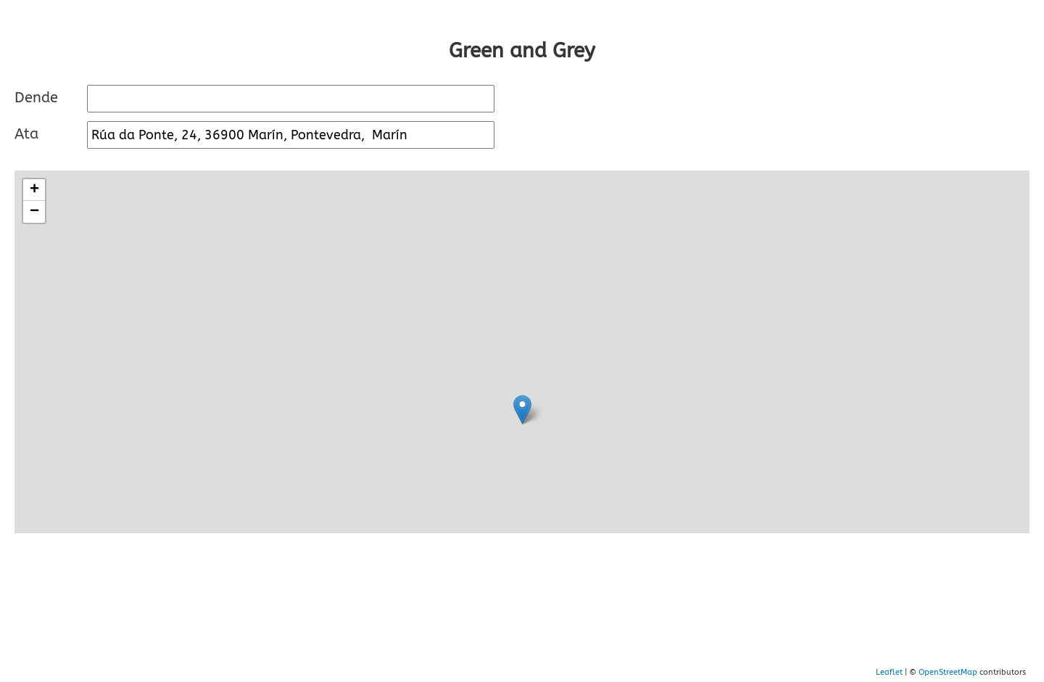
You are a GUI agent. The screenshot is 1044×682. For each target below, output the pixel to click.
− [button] (34, 212)
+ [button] (34, 190)
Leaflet (889, 672)
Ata (26, 134)
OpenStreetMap (948, 672)
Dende (36, 97)
